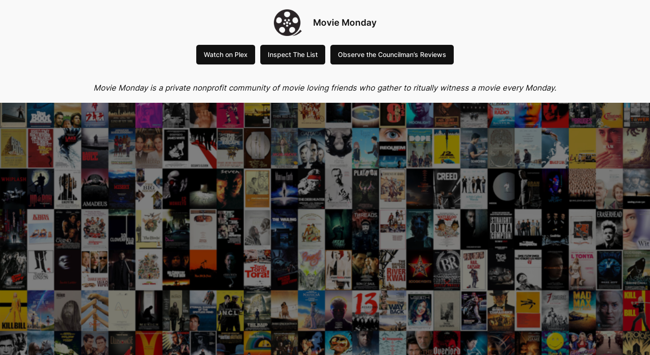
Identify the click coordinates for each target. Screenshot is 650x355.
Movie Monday (345, 22)
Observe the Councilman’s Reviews (392, 54)
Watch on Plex (226, 54)
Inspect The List (293, 54)
